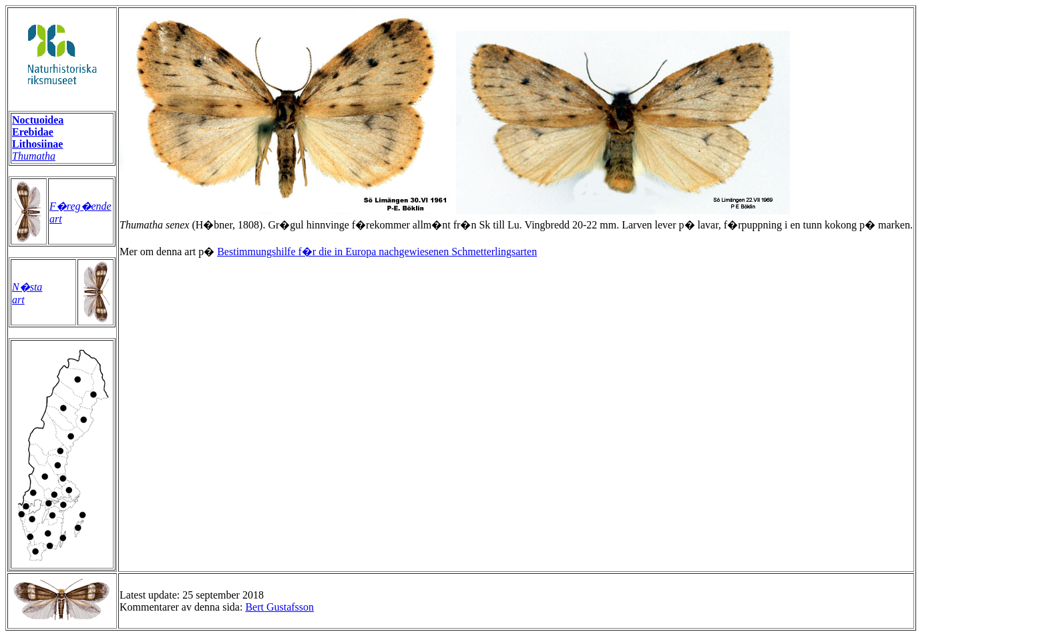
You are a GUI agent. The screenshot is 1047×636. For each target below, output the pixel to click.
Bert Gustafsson (279, 607)
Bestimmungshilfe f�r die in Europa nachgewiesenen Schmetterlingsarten (377, 251)
